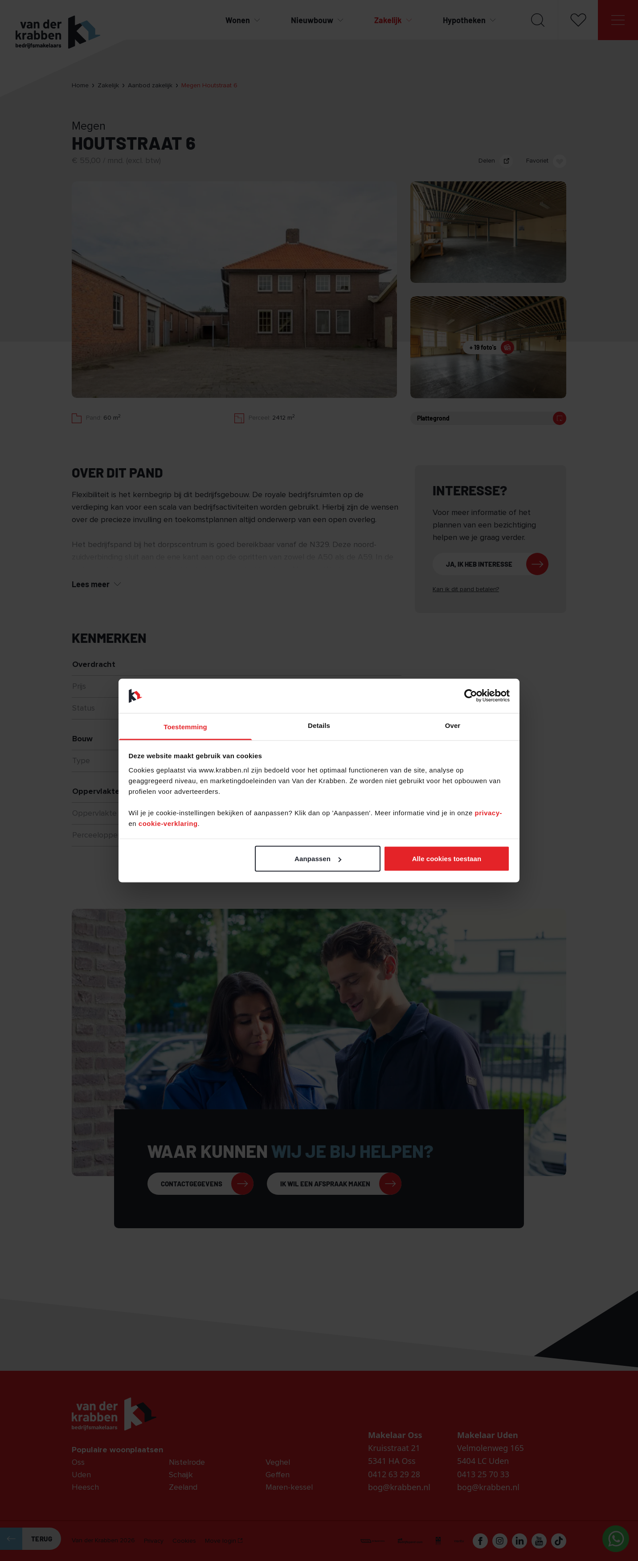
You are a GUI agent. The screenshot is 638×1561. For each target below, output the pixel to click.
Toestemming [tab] (185, 726)
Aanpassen (317, 858)
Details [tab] (319, 725)
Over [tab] (453, 725)
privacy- (488, 812)
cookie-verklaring (168, 823)
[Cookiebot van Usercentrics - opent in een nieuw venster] (471, 696)
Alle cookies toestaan (447, 858)
